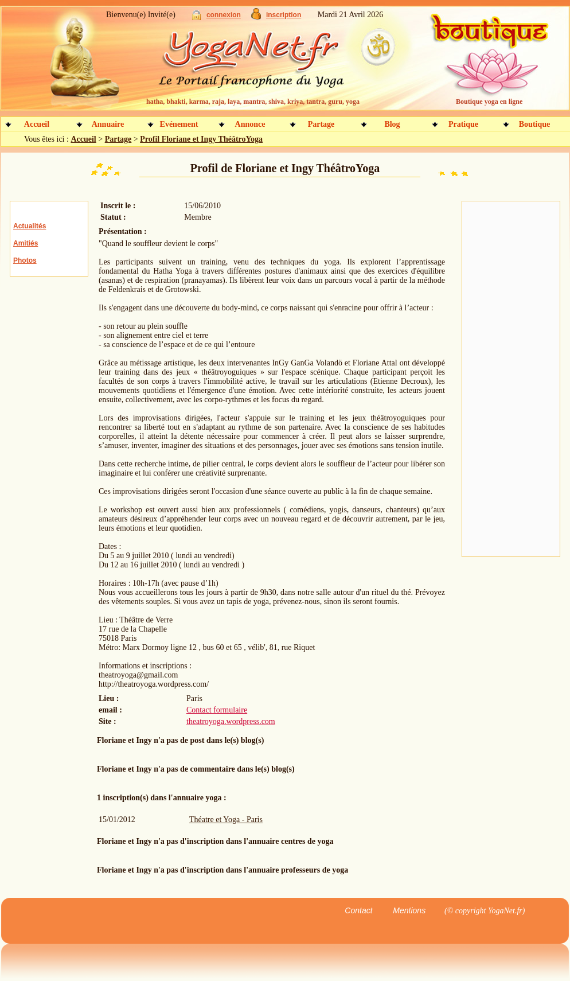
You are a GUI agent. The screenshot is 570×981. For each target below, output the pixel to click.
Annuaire (108, 124)
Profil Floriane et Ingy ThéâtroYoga (201, 139)
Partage (321, 124)
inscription (283, 15)
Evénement (179, 124)
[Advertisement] (511, 379)
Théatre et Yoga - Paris (226, 819)
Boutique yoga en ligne (489, 102)
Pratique (463, 124)
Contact (358, 910)
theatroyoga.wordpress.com (230, 721)
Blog (392, 124)
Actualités (29, 226)
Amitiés (25, 243)
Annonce (250, 124)
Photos (25, 260)
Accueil (36, 124)
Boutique (534, 124)
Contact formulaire (216, 710)
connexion (223, 15)
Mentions (409, 910)
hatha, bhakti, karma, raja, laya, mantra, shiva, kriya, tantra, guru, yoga (253, 102)
